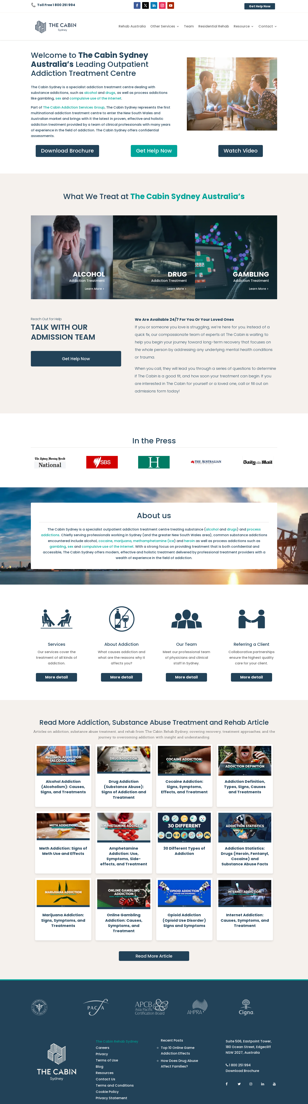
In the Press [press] (154, 420)
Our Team (186, 618)
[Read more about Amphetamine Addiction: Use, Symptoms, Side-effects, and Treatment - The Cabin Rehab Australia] (124, 810)
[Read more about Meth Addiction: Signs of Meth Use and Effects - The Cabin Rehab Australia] (63, 810)
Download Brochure (67, 145)
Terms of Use (105, 1023)
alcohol (48, 92)
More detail (57, 645)
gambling (129, 92)
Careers (102, 1010)
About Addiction (121, 618)
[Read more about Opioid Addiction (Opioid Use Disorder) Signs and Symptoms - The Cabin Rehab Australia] (184, 874)
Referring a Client (251, 618)
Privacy (101, 1017)
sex (140, 92)
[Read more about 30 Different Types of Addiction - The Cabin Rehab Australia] (184, 810)
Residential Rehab (220, 26)
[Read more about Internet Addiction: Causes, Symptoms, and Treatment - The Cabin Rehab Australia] (245, 874)
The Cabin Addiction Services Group (69, 107)
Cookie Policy (106, 1054)
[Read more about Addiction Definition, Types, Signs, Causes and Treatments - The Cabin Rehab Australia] (245, 746)
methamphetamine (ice (100, 520)
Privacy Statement (109, 1061)
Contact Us (104, 1042)
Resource (245, 26)
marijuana (73, 520)
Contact (267, 26)
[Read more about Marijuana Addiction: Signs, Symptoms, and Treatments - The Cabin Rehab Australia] (63, 874)
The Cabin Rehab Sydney (115, 1004)
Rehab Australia (146, 26)
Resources (104, 1036)
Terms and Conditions (112, 1048)
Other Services (173, 26)
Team (197, 26)
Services (56, 618)
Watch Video (240, 145)
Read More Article (154, 919)
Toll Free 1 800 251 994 (55, 5)
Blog (99, 1029)
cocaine (58, 520)
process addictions (227, 508)
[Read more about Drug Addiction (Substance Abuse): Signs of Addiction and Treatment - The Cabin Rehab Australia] (124, 746)
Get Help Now (260, 6)
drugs (66, 92)
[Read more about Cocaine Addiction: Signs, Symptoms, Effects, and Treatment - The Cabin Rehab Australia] (184, 746)
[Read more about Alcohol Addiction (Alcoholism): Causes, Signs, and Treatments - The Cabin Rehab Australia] (63, 746)
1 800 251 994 (240, 1028)
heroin (130, 520)
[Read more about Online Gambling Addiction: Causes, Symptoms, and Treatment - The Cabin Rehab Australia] (124, 874)
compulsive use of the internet (244, 520)
